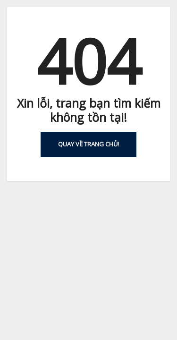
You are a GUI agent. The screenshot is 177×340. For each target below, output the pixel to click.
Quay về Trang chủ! (88, 144)
